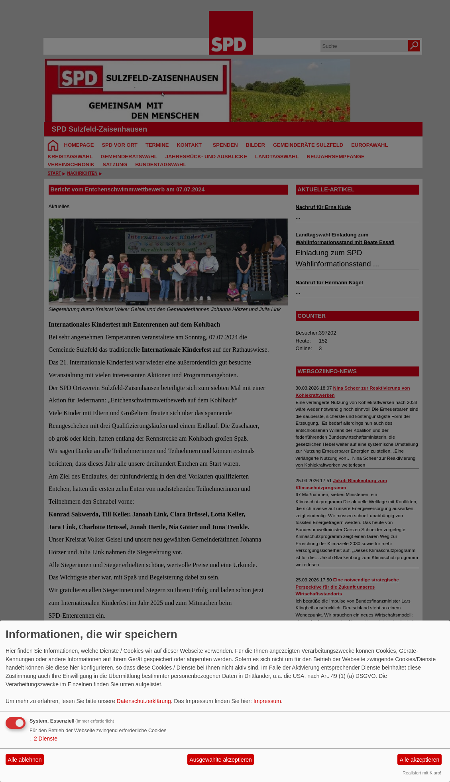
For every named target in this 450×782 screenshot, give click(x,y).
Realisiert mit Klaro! (422, 772)
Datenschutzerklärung (144, 701)
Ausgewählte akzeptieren (220, 759)
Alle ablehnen (25, 759)
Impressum (267, 701)
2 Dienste (43, 738)
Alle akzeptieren (420, 759)
